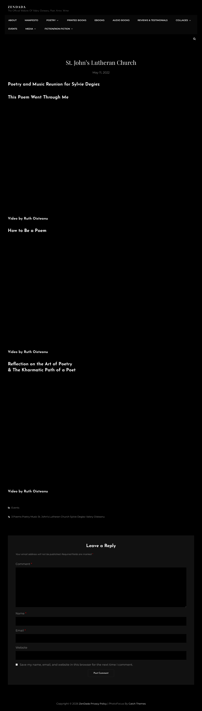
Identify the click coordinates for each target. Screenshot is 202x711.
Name (21, 612)
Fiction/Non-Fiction (55, 28)
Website (21, 646)
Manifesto (30, 19)
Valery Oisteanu (95, 515)
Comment (24, 562)
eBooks (94, 19)
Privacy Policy (98, 702)
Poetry (50, 19)
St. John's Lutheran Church (53, 515)
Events (12, 28)
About (12, 19)
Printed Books (72, 19)
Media (29, 28)
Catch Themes (138, 702)
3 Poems (16, 515)
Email (21, 629)
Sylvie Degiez (78, 515)
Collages (174, 19)
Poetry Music (29, 515)
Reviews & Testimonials (145, 19)
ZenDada (17, 7)
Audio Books (114, 19)
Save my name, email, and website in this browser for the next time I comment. (76, 663)
